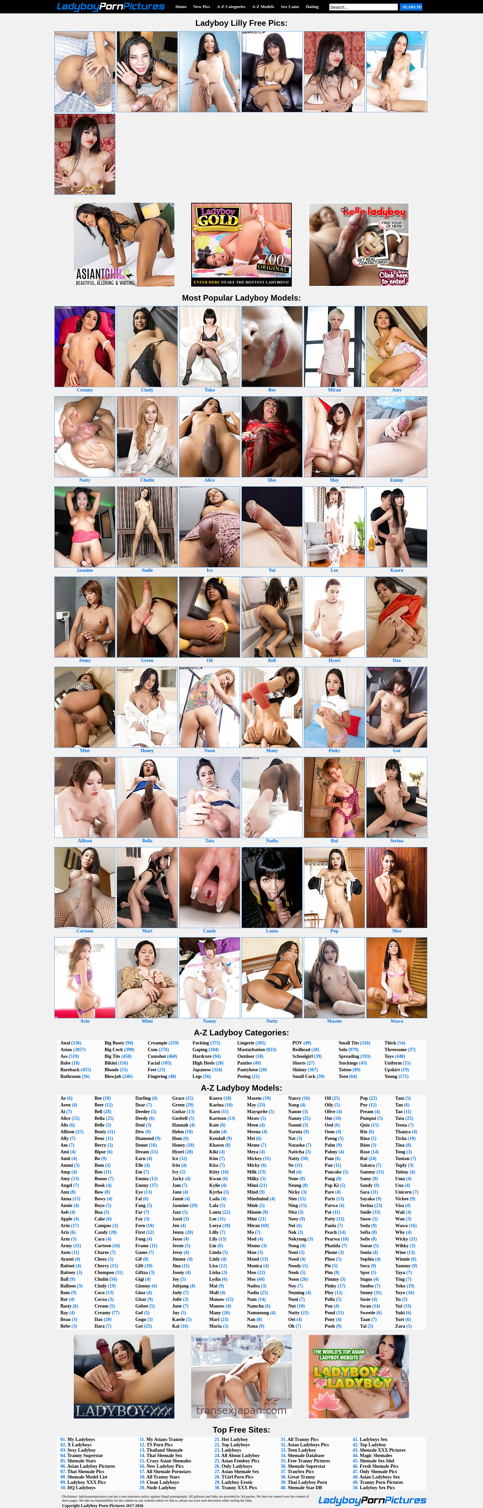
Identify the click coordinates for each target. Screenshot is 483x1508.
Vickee (402, 1198)
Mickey (254, 1158)
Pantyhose (247, 1069)
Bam (65, 1292)
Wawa (401, 1225)
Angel (66, 1185)
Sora (365, 1265)
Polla (330, 1299)
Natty (293, 1158)
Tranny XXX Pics (239, 1487)
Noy (292, 1285)
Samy (365, 1178)
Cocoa (101, 1299)
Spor (365, 1272)
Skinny (299, 1069)
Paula (330, 1225)
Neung (294, 1185)
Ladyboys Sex (373, 1439)
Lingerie (245, 1042)
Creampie (157, 1042)
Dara (100, 1326)
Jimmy (179, 1259)
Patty (330, 1218)
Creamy (103, 1312)
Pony (330, 1319)
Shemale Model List (87, 1477)
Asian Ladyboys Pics (308, 1444)
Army (66, 1245)
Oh (291, 1326)
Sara (365, 1192)
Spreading (348, 1056)
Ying (400, 1279)
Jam (176, 1185)
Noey (293, 1218)
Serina (366, 1205)
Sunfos (367, 1285)
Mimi (252, 1185)
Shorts (299, 1063)
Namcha (255, 1306)
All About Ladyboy (240, 1455)
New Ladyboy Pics (165, 1466)
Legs (197, 1076)
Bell (98, 1111)
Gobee (141, 1306)
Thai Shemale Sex (164, 1455)
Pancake (333, 1171)
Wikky (402, 1245)
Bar (64, 1299)
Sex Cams (290, 6)
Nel (291, 1171)
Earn (140, 1158)
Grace (178, 1098)
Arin (65, 1225)
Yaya (400, 1272)
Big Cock (114, 1049)
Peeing (244, 1076)
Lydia (215, 1279)
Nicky (294, 1192)
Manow (216, 1306)
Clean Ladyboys (163, 1482)
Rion (365, 1145)
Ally (64, 1138)
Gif (138, 1259)
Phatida (332, 1245)
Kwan (215, 1178)
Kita (213, 1165)
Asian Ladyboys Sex (380, 1477)
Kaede (178, 1319)
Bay (64, 1312)
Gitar (140, 1299)
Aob (64, 1212)
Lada (214, 1198)
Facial (154, 1063)
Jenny (178, 1232)
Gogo (140, 1319)
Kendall (217, 1138)
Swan (365, 1306)
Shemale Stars (81, 1460)
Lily (213, 1239)
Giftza (141, 1272)
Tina (400, 1145)
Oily (329, 1104)
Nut (292, 1306)
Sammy (367, 1171)
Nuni (293, 1299)
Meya (252, 1151)
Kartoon (217, 1118)
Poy (364, 1104)
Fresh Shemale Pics (379, 1466)
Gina (140, 1292)
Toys (389, 1056)
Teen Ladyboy (301, 1450)
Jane (176, 1192)
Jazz (176, 1212)
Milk (252, 1171)
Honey (178, 1145)
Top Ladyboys (235, 1444)
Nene (293, 1178)
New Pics (201, 6)
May (251, 1104)
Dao (99, 1319)
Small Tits (348, 1042)
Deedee (142, 1111)
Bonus (101, 1178)
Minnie (254, 1212)
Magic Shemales (376, 1455)
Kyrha (215, 1192)
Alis (64, 1125)
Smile (365, 1212)
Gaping (200, 1049)
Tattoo (344, 1069)
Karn (214, 1111)
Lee (213, 1218)
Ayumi (66, 1259)
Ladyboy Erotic (237, 1482)
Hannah (180, 1125)
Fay (139, 1218)
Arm (65, 1239)
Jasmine (180, 1205)
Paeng (331, 1138)
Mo (250, 1232)
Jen (175, 1225)
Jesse (177, 1239)
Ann (64, 1192)
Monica (254, 1265)
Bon (99, 1171)
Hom (177, 1138)
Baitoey (67, 1272)
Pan (328, 1165)
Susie (365, 1299)
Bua (99, 1212)
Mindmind (257, 1198)
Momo (253, 1245)
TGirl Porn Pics (237, 1477)
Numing (296, 1292)
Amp (65, 1171)
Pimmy (332, 1279)
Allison (67, 1131)
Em (138, 1171)
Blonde (112, 1069)
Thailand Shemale (165, 1450)
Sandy (366, 1185)
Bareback (69, 1069)
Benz (100, 1138)
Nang (293, 1104)
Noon (293, 1279)
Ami (64, 1151)
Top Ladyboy (373, 1444)
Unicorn (403, 1192)
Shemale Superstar (307, 1466)
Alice (65, 1118)
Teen (343, 1076)
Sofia (365, 1232)
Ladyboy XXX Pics (86, 1482)
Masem (254, 1098)
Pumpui (368, 1118)
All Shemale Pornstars (168, 1471)
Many (215, 1312)
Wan (400, 1218)
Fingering (157, 1076)
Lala (213, 1205)
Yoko (400, 1285)
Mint (252, 1218)
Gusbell (179, 1118)
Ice (175, 1158)
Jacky (178, 1178)
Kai (175, 1326)
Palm (330, 1145)
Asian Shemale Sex (240, 1471)
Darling (143, 1098)
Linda (215, 1252)
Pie (328, 1265)
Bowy (100, 1198)
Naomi (295, 1125)
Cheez (101, 1259)
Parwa (331, 1205)
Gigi (139, 1279)
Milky (253, 1178)
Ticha (401, 1138)
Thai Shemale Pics (85, 1471)
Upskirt (392, 1069)
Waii (400, 1212)
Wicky (401, 1239)
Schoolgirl (302, 1056)
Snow (365, 1218)
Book (100, 1185)
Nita (292, 1212)
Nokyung (297, 1239)
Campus (103, 1225)
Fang (140, 1205)
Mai (213, 1285)
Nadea (253, 1285)
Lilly (214, 1232)
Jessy (177, 1252)
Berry (100, 1145)
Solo (342, 1049)
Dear (140, 1104)
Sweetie (367, 1312)
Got (139, 1326)
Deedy (141, 1118)
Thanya (403, 1131)
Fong (140, 1239)
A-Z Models (263, 6)
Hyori (178, 1151)
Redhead (301, 1049)
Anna (65, 1198)
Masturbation (251, 1049)
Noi (291, 1225)
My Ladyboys (81, 1439)
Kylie (214, 1185)
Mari (214, 1319)
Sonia (365, 1252)
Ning (293, 1205)
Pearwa (332, 1239)
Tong (400, 1151)
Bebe (65, 1326)
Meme (253, 1145)
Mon (251, 1252)
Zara (400, 1326)
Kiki (213, 1151)
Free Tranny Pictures (309, 1460)
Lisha (214, 1272)
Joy (175, 1279)
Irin (176, 1165)
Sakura (367, 1165)
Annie (66, 1205)
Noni (293, 1252)
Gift (139, 1265)
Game (141, 1252)
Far (139, 1212)
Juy (175, 1312)
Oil (328, 1098)
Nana (252, 1326)
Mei (251, 1138)
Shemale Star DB (305, 1487)
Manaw (216, 1299)
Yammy (403, 1265)
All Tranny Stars (163, 1477)
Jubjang (180, 1285)
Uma (400, 1178)
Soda (365, 1225)
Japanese (202, 1069)
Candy (101, 1232)
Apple (66, 1218)
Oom (330, 1131)
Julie (177, 1299)
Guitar (178, 1111)
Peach (331, 1232)
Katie (214, 1131)
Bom (99, 1165)
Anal (65, 1042)
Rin (364, 1131)
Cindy (101, 1285)
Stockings (348, 1063)
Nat (292, 1138)
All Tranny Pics (303, 1439)
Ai (62, 1111)
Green (178, 1104)
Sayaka (367, 1198)
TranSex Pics (300, 1471)
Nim (292, 1198)
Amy (65, 1178)
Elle (139, 1165)
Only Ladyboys (237, 1466)
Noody (294, 1265)
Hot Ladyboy (235, 1439)
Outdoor (245, 1056)
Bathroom (70, 1076)
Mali (214, 1292)
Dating (312, 6)
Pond (330, 1312)
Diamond (144, 1138)
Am (64, 1145)
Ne (290, 1165)
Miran (253, 1225)
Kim (213, 1158)
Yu (398, 1299)
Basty (65, 1306)
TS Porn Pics (160, 1444)
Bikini (111, 1063)
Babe (65, 1063)
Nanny (295, 1118)
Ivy (175, 1171)
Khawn (216, 1145)
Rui (364, 1158)
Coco (100, 1292)
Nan (251, 1319)
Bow (99, 1192)
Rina (365, 1138)
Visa (399, 1205)
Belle (100, 1125)
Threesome (395, 1049)
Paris (330, 1198)
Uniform (392, 1063)
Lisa (213, 1265)
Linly (214, 1259)
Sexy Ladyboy (81, 1450)
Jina (176, 1265)
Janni (177, 1198)
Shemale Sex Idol (377, 1460)
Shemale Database (306, 1455)
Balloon (68, 1285)
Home (180, 6)
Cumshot (157, 1056)
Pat (328, 1212)
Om (328, 1118)
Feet (152, 1069)
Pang (330, 1178)
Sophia (367, 1259)
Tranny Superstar (85, 1455)
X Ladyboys (79, 1444)
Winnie (402, 1259)
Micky (253, 1165)
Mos (251, 1279)
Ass (63, 1056)
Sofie (365, 1239)
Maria (215, 1326)
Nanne (294, 1111)
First (140, 1232)
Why (400, 1232)
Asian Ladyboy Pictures (91, 1466)
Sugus (366, 1279)
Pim (329, 1272)
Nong (293, 1245)
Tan (399, 1104)
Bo (97, 1158)
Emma (142, 1178)
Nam (252, 1299)
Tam (399, 1098)
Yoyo (400, 1292)
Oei (291, 1319)
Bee (98, 1098)
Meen (252, 1125)
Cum (153, 1049)
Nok (292, 1232)
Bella (100, 1118)
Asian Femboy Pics (240, 1460)
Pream (366, 1111)
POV (297, 1042)
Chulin (101, 1279)
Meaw (253, 1118)
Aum (65, 1252)
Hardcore (202, 1056)
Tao (398, 1111)
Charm (102, 1252)
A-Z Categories (231, 6)
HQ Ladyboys (81, 1487)
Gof (139, 1312)
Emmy (142, 1185)
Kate (214, 1125)
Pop (364, 1098)
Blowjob (113, 1076)
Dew (139, 1131)
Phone (331, 1252)
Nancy (294, 1098)
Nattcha (296, 1151)
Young (390, 1076)
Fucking (201, 1042)
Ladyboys (231, 1450)
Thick (390, 1042)
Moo (251, 1272)
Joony (178, 1272)
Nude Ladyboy (161, 1487)
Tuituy (401, 1171)
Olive (330, 1111)
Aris (64, 1232)
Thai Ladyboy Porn (307, 1482)
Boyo (100, 1205)
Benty (100, 1131)
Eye (139, 1192)
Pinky (330, 1285)
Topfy (401, 1165)
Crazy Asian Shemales (169, 1460)
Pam (329, 1158)
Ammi (66, 1165)
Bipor (100, 1151)
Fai (138, 1198)
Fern (140, 1225)
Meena (253, 1131)
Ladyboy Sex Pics (377, 1487)
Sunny (366, 1292)
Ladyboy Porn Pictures (103, 1505)
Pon (328, 1306)
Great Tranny (301, 1477)
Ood (329, 1125)
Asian (66, 1049)
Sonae (366, 1245)
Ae (63, 1098)
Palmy (331, 1151)
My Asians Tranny (164, 1439)
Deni (140, 1125)
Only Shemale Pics (378, 1471)
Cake (100, 1218)
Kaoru (215, 1098)
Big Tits (112, 1056)
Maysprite (257, 1111)
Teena (401, 1125)
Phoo (330, 1259)
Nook (293, 1272)
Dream (142, 1151)
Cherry (102, 1265)
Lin (212, 1245)
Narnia (295, 1131)
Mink (252, 1205)
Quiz (365, 1125)
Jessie (177, 1245)
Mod (251, 1239)
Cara (100, 1239)
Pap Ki (332, 1185)
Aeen (65, 1104)
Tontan (402, 1158)
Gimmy (142, 1285)
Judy (177, 1292)
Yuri (399, 1319)
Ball (64, 1279)
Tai (363, 1326)
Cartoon (103, 1245)
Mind (252, 1192)
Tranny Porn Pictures (381, 1482)
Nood (293, 1259)
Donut (141, 1145)
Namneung (258, 1312)
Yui (398, 1306)
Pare (329, 1192)
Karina (216, 1104)
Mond (253, 1259)
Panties (244, 1063)
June (177, 1306)
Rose (365, 1151)
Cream (101, 1306)
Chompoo (104, 1272)
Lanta (215, 1212)
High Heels (204, 1063)
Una (399, 1185)
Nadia (253, 1292)
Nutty (294, 1312)
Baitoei (67, 1265)
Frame (142, 1245)
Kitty (214, 1171)
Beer (99, 1104)
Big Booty (114, 1042)
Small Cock (304, 1076)
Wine (400, 1252)
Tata (399, 1118)
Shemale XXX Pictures (383, 1450)
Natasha (296, 1145)
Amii (65, 1158)
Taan (365, 1319)
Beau (65, 1319)
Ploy (329, 1292)
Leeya (215, 1225)
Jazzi (177, 1218)
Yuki (400, 1312)
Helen (178, 1131)
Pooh (330, 1326)
